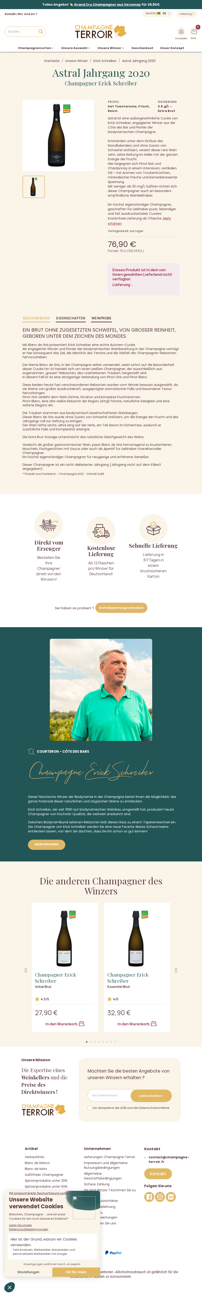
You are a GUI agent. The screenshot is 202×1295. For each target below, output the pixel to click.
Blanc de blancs (37, 1162)
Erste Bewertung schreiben (121, 608)
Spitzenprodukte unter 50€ (46, 1186)
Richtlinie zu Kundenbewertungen (100, 1214)
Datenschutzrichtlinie (101, 1200)
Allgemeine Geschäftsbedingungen (103, 1175)
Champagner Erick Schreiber (101, 83)
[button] (86, 1042)
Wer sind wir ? (28, 14)
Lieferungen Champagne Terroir (109, 1156)
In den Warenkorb (64, 1023)
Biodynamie (84, 796)
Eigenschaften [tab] (70, 318)
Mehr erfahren (46, 844)
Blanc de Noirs (36, 1168)
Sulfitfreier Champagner (44, 1174)
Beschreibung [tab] (36, 318)
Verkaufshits (34, 1156)
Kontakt (10, 14)
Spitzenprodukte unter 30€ (46, 1180)
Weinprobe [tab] (101, 318)
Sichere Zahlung (96, 1184)
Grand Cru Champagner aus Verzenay (107, 4)
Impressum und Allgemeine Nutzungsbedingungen (106, 1165)
